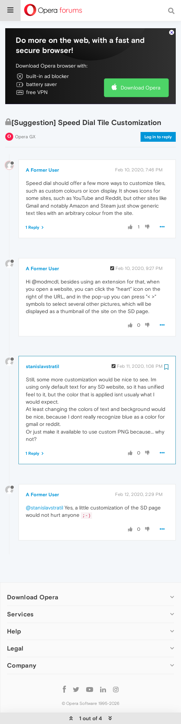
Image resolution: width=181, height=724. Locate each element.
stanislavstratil (42, 345)
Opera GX (25, 115)
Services (20, 593)
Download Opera (140, 66)
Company (21, 644)
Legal (15, 627)
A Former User (42, 148)
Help (14, 610)
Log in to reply (158, 115)
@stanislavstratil (44, 486)
